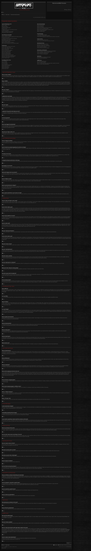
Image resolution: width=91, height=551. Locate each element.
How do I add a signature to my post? (7, 48)
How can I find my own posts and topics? (43, 47)
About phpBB (4, 517)
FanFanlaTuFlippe (68, 546)
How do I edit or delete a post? (6, 47)
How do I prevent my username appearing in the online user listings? (12, 36)
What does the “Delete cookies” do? (7, 32)
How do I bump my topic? (6, 57)
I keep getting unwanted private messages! (43, 35)
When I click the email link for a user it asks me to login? (10, 43)
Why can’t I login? (4, 28)
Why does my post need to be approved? (8, 56)
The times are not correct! (6, 37)
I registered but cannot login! (6, 27)
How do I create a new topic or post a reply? (8, 46)
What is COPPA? (4, 25)
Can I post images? (5, 63)
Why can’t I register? (5, 26)
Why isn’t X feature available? (41, 62)
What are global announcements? (7, 64)
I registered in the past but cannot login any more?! (9, 29)
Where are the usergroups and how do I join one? (44, 27)
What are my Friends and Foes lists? (42, 39)
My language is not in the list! (6, 39)
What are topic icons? (5, 68)
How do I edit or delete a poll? (6, 51)
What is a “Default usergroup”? (41, 30)
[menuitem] (69, 9)
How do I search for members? (41, 46)
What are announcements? (6, 65)
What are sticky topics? (5, 66)
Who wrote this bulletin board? (41, 61)
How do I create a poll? (5, 49)
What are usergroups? (40, 26)
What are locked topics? (5, 67)
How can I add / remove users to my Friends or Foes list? (45, 40)
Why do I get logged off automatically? (7, 31)
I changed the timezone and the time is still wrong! (9, 38)
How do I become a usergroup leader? (43, 28)
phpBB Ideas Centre (46, 523)
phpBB (32, 167)
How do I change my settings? (6, 35)
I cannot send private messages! (42, 34)
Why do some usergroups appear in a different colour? (45, 29)
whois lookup (4, 529)
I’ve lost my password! (5, 30)
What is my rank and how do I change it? (8, 42)
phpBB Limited (29, 516)
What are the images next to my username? (8, 40)
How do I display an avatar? (6, 41)
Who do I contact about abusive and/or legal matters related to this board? (48, 63)
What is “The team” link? (40, 31)
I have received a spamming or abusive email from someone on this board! (48, 36)
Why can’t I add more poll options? (7, 50)
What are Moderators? (40, 25)
